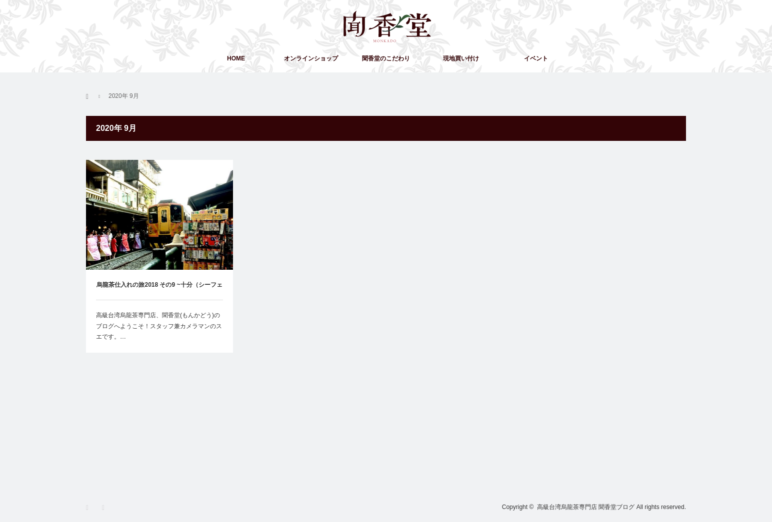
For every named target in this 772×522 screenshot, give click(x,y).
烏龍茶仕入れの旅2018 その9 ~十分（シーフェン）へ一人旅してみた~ (159, 290)
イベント (536, 58)
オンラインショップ (311, 58)
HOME (236, 58)
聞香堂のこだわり (386, 58)
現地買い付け (461, 58)
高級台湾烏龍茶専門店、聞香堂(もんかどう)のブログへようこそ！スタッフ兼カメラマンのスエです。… (159, 326)
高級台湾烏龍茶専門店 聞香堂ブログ (585, 507)
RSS (106, 508)
